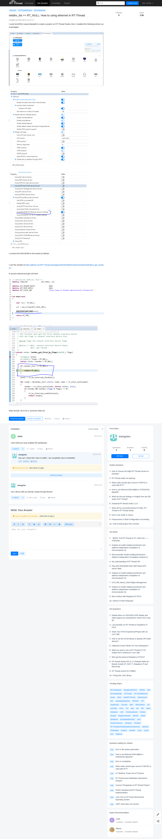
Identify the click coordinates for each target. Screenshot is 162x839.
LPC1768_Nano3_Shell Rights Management (129, 582)
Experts (67, 3)
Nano (148, 708)
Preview (69, 524)
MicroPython (140, 705)
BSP (131, 705)
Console (124, 705)
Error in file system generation (127, 749)
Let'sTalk (113, 708)
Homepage (29, 3)
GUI (111, 734)
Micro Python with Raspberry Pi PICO (126, 596)
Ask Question (42, 3)
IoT (127, 708)
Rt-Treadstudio (39, 10)
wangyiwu (124, 436)
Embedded (114, 730)
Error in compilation (123, 761)
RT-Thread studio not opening (123, 478)
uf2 (148, 705)
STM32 (142, 690)
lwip (132, 708)
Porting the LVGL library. (122, 675)
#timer (143, 716)
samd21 (132, 730)
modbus (124, 730)
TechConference (116, 723)
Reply (26, 461)
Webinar (119, 734)
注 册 (22, 553)
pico (138, 719)
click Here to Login (36, 468)
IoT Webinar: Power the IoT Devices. (130, 773)
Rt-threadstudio (116, 694)
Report (34, 461)
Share (48, 419)
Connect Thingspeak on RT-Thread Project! (133, 785)
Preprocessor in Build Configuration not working (130, 519)
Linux (140, 730)
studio (112, 697)
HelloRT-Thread (129, 697)
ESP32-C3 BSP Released (123, 601)
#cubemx (128, 723)
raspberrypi (114, 705)
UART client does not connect (127, 804)
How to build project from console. (126, 524)
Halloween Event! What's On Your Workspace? (130, 646)
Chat (140, 456)
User (147, 3)
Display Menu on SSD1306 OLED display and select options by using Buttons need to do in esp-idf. (131, 617)
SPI (142, 708)
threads (113, 716)
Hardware (114, 712)
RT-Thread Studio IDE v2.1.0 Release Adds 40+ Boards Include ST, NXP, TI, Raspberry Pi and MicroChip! (130, 664)
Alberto (118, 828)
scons (146, 730)
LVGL (121, 708)
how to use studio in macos (122, 515)
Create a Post (132, 3)
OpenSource (142, 697)
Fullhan (142, 712)
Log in (14, 553)
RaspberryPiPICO (130, 690)
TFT (142, 701)
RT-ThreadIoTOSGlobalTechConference (125, 727)
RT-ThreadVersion (25, 10)
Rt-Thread (128, 694)
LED (121, 712)
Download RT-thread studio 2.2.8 (125, 504)
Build (119, 697)
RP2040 (135, 701)
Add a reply (32, 497)
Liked (15, 449)
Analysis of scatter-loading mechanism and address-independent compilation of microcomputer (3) (128, 547)
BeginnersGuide (124, 716)
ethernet (13, 10)
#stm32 (135, 716)
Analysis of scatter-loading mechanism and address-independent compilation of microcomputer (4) (128, 589)
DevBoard (114, 719)
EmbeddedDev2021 (127, 719)
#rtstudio (137, 723)
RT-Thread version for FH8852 (124, 671)
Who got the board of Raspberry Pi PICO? (128, 657)
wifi (137, 708)
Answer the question (34, 419)
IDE (148, 690)
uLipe (118, 819)
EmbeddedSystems (123, 701)
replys (30, 449)
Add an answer (56, 475)
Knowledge (56, 3)
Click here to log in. (47, 516)
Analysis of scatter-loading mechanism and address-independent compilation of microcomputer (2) (128, 575)
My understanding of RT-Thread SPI (126, 562)
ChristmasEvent (131, 712)
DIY (111, 701)
